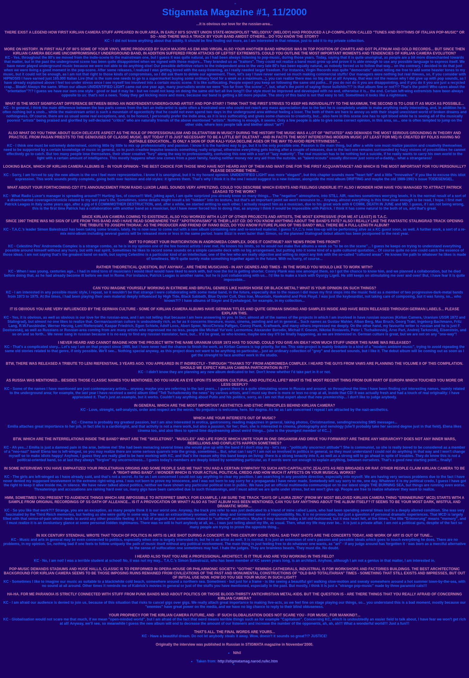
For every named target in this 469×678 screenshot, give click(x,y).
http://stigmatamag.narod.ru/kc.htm (247, 661)
